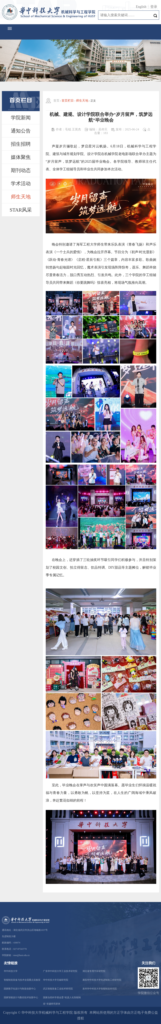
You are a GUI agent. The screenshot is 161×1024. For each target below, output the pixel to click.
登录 (153, 7)
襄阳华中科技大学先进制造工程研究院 (102, 980)
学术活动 (21, 183)
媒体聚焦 (21, 157)
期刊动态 (21, 170)
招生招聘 (21, 144)
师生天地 (21, 197)
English (141, 7)
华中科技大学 (11, 971)
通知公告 (21, 131)
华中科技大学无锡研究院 (55, 980)
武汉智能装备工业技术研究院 (58, 988)
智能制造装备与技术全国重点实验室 (22, 980)
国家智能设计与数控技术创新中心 (21, 997)
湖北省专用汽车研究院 (94, 971)
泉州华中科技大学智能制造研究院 (100, 988)
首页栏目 (68, 100)
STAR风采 (21, 210)
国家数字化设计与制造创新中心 (20, 988)
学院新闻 (21, 117)
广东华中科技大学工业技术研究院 (60, 971)
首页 (56, 100)
